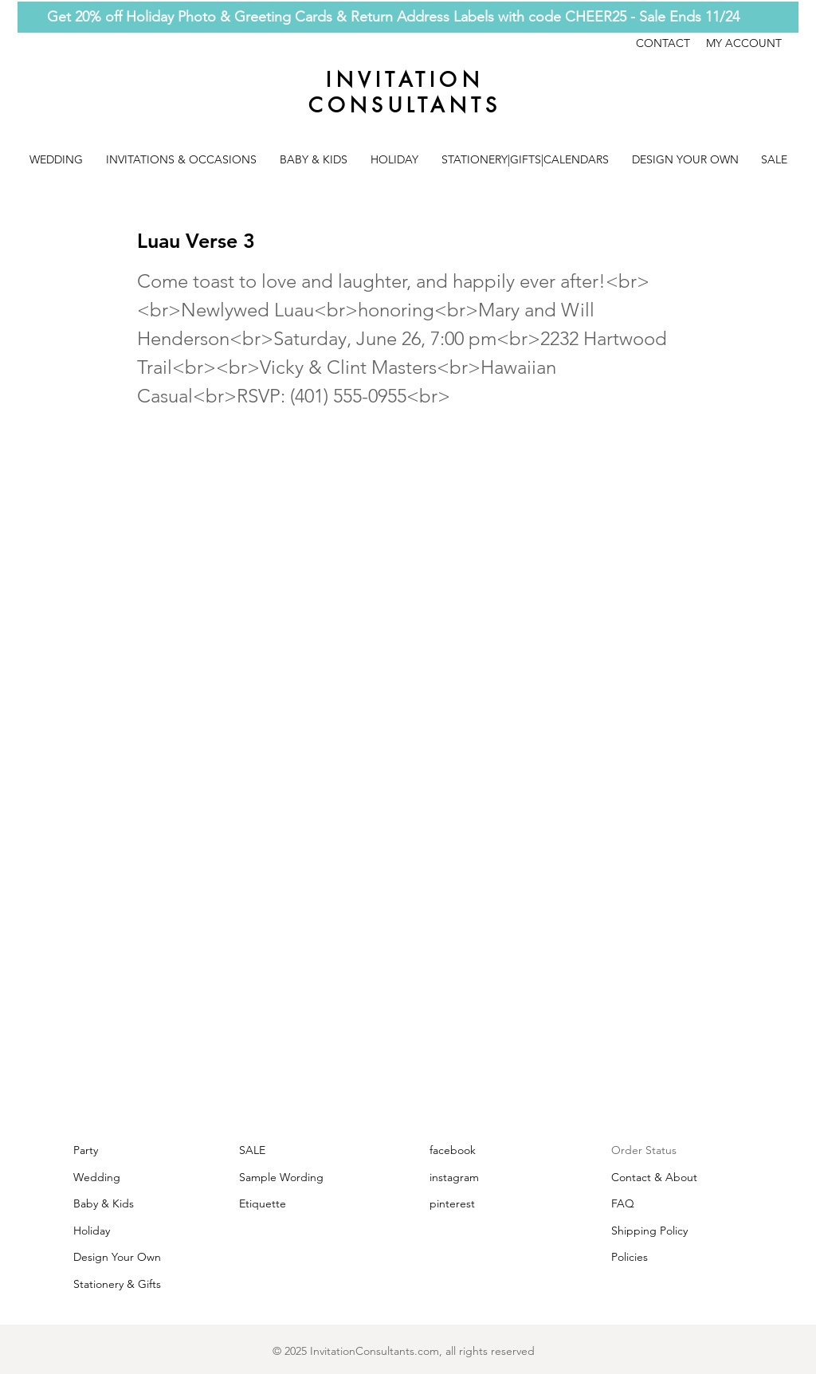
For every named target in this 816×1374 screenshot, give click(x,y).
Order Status (644, 1150)
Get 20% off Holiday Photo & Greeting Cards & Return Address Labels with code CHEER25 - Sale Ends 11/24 (393, 17)
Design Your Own (117, 1257)
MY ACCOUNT (744, 43)
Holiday (91, 1230)
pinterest (452, 1203)
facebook (453, 1150)
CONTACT (671, 43)
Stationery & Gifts (117, 1284)
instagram (454, 1177)
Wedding (96, 1177)
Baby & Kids (103, 1203)
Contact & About (654, 1177)
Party (85, 1150)
